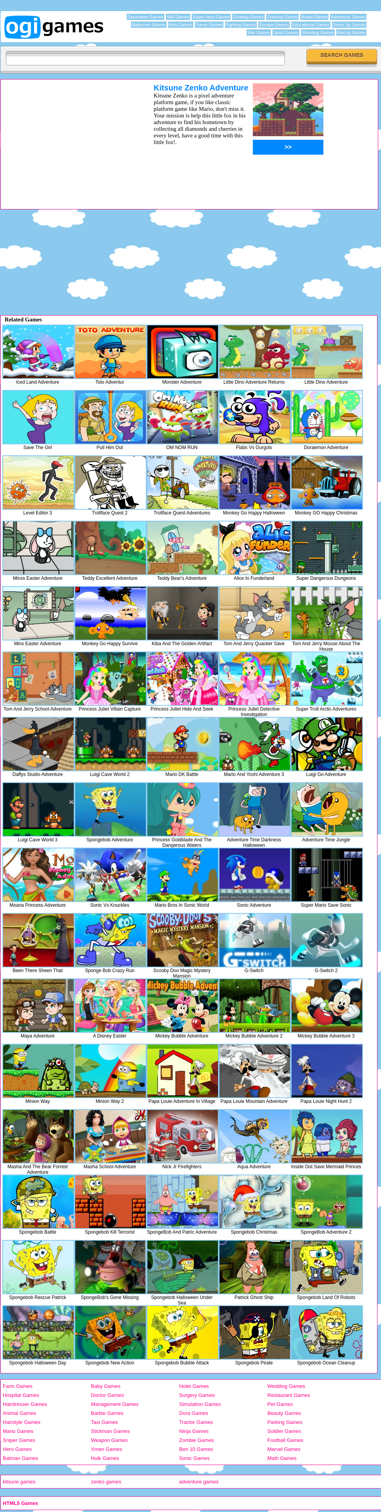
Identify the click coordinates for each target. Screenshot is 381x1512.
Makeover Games (149, 24)
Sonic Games (194, 1458)
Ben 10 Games (196, 1449)
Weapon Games (109, 1440)
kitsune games (19, 1482)
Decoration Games (145, 16)
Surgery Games (197, 1395)
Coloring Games (282, 16)
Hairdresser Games (25, 1404)
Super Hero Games (211, 16)
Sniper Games (19, 1440)
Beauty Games (284, 1413)
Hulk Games (105, 1458)
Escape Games (273, 24)
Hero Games (17, 1449)
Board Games (314, 16)
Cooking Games (248, 16)
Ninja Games (194, 1431)
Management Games (114, 1404)
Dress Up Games (349, 24)
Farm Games (18, 1386)
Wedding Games (286, 1386)
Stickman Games (110, 1431)
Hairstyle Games (21, 1422)
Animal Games (19, 1413)
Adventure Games (348, 16)
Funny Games (209, 24)
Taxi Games (104, 1422)
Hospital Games (21, 1395)
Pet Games (280, 1404)
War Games (258, 32)
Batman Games (20, 1458)
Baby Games (105, 1386)
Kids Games (180, 24)
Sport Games (286, 32)
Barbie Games (107, 1413)
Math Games (281, 1458)
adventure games (198, 1482)
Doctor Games (107, 1395)
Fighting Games (241, 24)
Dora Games (193, 1413)
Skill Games (178, 16)
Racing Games (351, 32)
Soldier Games (284, 1431)
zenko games (106, 1482)
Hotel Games (194, 1386)
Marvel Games (284, 1449)
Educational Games (311, 24)
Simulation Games (200, 1404)
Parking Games (285, 1422)
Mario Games (18, 1431)
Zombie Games (196, 1440)
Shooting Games (318, 32)
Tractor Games (196, 1422)
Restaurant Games (288, 1395)
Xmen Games (106, 1449)
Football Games (285, 1440)
